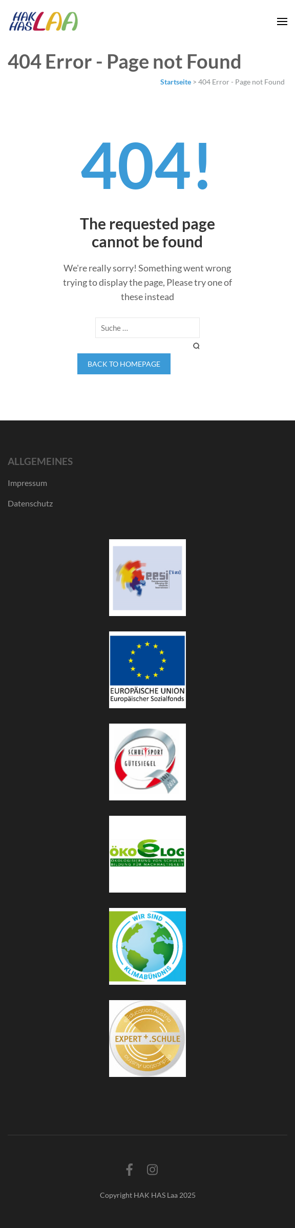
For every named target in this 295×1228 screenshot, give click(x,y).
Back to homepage (124, 363)
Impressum (27, 483)
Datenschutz (30, 503)
